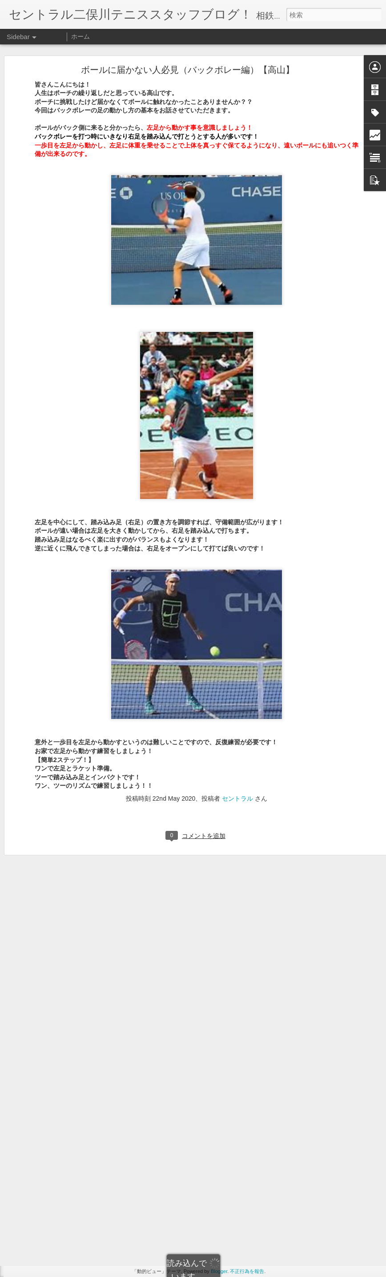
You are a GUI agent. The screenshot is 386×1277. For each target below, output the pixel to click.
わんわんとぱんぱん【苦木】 (56, 974)
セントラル (237, 703)
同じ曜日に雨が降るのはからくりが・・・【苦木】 (83, 994)
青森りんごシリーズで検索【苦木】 (64, 1034)
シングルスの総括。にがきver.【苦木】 (69, 954)
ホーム (80, 36)
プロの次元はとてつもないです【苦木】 (70, 1014)
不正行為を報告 (247, 1271)
